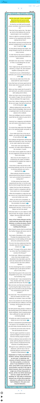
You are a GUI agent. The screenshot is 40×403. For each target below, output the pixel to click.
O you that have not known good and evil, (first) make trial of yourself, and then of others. (20, 84)
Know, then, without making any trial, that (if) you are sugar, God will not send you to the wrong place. (20, 103)
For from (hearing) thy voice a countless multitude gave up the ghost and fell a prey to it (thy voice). (20, 268)
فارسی (37, 6)
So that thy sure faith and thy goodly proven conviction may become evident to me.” (20, 26)
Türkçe (34, 5)
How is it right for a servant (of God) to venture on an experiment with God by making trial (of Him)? (20, 38)
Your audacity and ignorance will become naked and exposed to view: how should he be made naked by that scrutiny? (20, 141)
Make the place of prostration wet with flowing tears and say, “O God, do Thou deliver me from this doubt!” (20, 207)
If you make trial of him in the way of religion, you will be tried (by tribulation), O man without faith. (20, 135)
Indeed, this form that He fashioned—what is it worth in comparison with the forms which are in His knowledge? (20, 189)
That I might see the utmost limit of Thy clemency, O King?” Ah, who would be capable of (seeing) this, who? (20, 68)
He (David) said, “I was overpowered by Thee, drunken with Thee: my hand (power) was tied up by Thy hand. (20, 280)
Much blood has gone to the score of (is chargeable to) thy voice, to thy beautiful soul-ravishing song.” (20, 274)
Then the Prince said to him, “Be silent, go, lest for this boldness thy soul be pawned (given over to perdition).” (20, 32)
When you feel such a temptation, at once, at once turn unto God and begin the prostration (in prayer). (20, 201)
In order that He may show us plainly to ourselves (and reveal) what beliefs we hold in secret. (20, 56)
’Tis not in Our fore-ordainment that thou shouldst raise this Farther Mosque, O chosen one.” (20, 245)
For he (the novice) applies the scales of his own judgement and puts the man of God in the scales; (20, 153)
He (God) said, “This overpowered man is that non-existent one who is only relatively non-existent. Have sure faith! (20, 296)
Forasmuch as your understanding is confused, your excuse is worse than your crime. (20, 74)
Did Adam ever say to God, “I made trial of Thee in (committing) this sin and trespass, (20, 62)
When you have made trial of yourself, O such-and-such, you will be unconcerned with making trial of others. (20, 91)
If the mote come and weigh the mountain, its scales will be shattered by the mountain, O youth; (20, 147)
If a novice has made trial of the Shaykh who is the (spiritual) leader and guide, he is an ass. (20, 129)
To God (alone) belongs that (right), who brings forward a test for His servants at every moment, (20, 50)
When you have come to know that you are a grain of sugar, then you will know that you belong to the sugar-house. (20, 97)
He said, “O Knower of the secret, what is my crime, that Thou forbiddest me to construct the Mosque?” (20, 251)
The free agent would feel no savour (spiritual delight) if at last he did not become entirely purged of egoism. (20, 334)
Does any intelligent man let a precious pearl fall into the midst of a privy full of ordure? (20, 117)
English (30, 5)
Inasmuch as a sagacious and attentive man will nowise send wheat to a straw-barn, (20, 123)
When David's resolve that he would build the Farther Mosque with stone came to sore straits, (20, 231)
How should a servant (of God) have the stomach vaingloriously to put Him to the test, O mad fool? (20, 44)
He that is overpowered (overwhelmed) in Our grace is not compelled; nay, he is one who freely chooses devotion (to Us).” (20, 324)
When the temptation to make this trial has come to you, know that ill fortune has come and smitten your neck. (20, 195)
